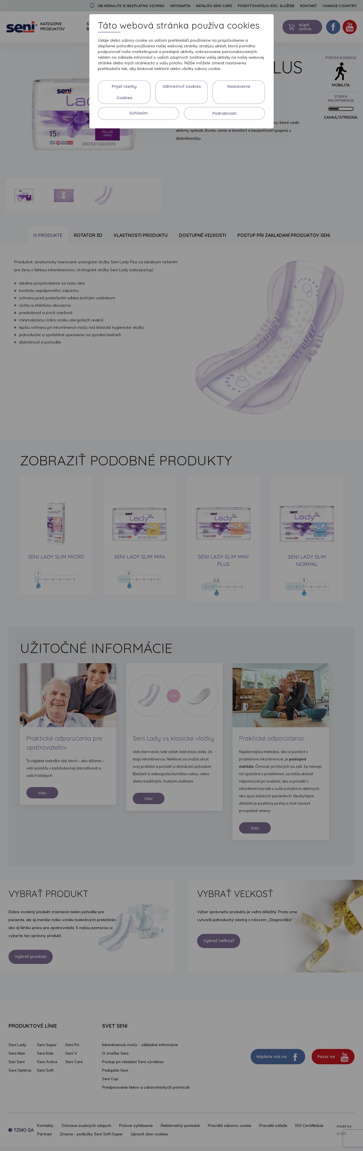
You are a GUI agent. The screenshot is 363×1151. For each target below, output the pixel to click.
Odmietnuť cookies (181, 86)
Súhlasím (138, 113)
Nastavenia (238, 86)
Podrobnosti (224, 113)
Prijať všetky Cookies (124, 92)
